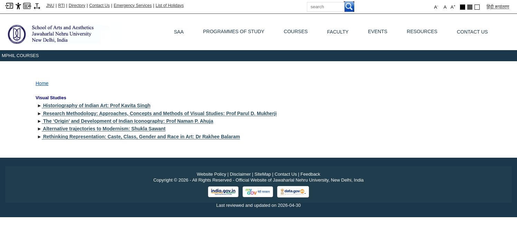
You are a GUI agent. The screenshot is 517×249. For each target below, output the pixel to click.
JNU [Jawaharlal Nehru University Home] (50, 5)
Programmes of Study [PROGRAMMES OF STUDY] (233, 33)
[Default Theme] (477, 7)
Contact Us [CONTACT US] (472, 32)
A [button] (453, 7)
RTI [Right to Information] (61, 5)
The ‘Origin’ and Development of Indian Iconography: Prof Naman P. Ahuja (127, 121)
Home (42, 83)
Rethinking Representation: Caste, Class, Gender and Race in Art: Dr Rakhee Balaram (141, 136)
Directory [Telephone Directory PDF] (77, 5)
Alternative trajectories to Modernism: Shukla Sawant (104, 128)
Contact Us (99, 5)
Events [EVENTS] (377, 33)
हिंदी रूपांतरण (498, 6)
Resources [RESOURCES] (422, 33)
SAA (179, 32)
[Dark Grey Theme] (469, 7)
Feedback (310, 174)
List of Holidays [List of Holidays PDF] (170, 5)
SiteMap (262, 174)
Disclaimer (240, 174)
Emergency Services (133, 5)
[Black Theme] (462, 7)
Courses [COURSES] (296, 33)
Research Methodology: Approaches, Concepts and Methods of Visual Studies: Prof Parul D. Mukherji (159, 113)
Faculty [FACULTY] (338, 32)
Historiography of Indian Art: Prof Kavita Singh (96, 105)
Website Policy (211, 174)
